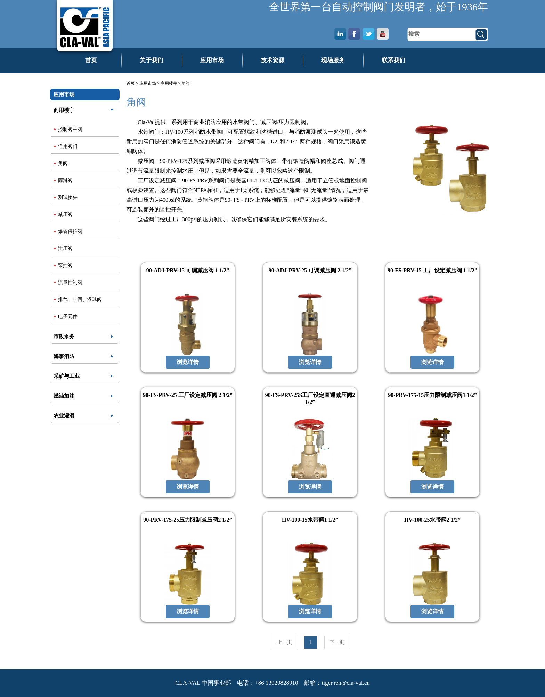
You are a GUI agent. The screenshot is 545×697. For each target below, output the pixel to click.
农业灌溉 (64, 415)
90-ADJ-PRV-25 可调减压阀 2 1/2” (310, 270)
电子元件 (68, 316)
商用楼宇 (64, 110)
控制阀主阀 (70, 129)
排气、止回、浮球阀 (80, 299)
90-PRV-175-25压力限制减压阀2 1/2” (187, 520)
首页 (91, 60)
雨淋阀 (65, 180)
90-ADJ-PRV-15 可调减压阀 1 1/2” (187, 270)
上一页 (284, 642)
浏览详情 (188, 362)
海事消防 (64, 356)
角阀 (63, 163)
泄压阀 (65, 248)
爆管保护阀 (70, 231)
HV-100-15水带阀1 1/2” (310, 520)
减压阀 (65, 214)
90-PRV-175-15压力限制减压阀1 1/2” (432, 395)
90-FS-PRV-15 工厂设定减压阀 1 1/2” (432, 270)
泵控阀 (65, 265)
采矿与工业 (67, 376)
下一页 (337, 642)
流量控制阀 (70, 282)
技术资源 (272, 60)
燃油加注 (64, 396)
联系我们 (393, 60)
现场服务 (333, 60)
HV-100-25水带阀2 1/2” (432, 520)
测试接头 (68, 197)
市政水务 (64, 336)
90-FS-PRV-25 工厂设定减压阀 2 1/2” (188, 395)
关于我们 (151, 60)
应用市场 (212, 60)
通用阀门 (68, 146)
